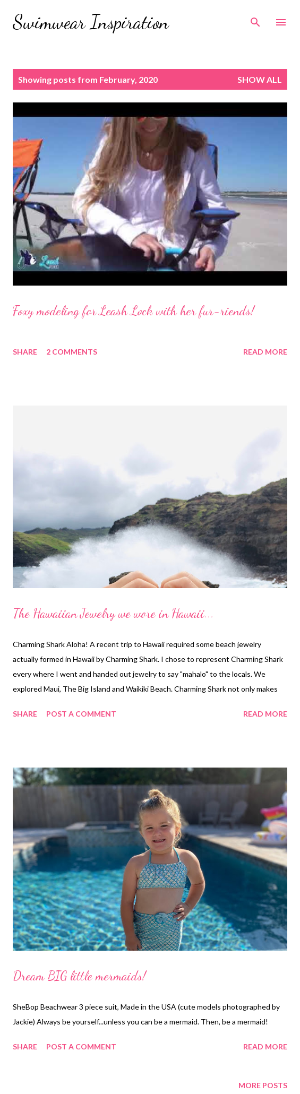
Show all (259, 79)
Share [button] (25, 351)
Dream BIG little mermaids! (79, 976)
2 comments (71, 351)
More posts (262, 1085)
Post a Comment (81, 713)
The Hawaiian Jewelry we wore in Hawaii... (113, 613)
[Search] (255, 19)
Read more (265, 351)
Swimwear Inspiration (91, 22)
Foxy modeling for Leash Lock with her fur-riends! (133, 310)
